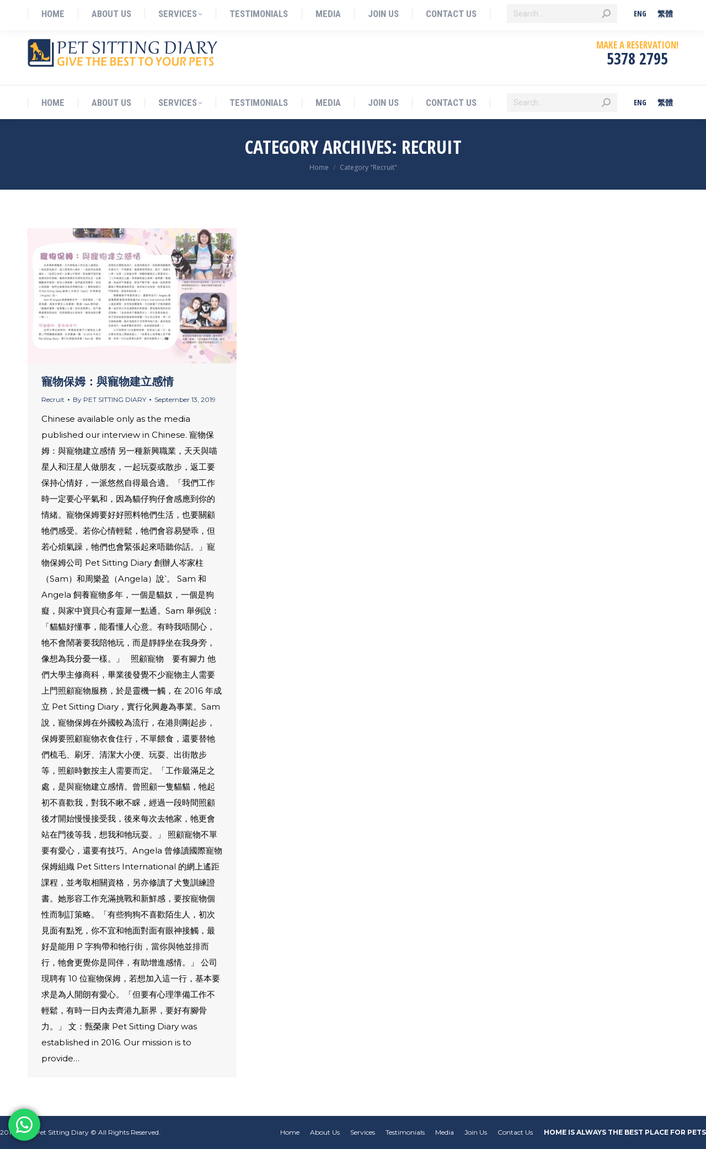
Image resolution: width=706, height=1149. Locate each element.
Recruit (53, 399)
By (109, 399)
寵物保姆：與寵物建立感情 (107, 381)
